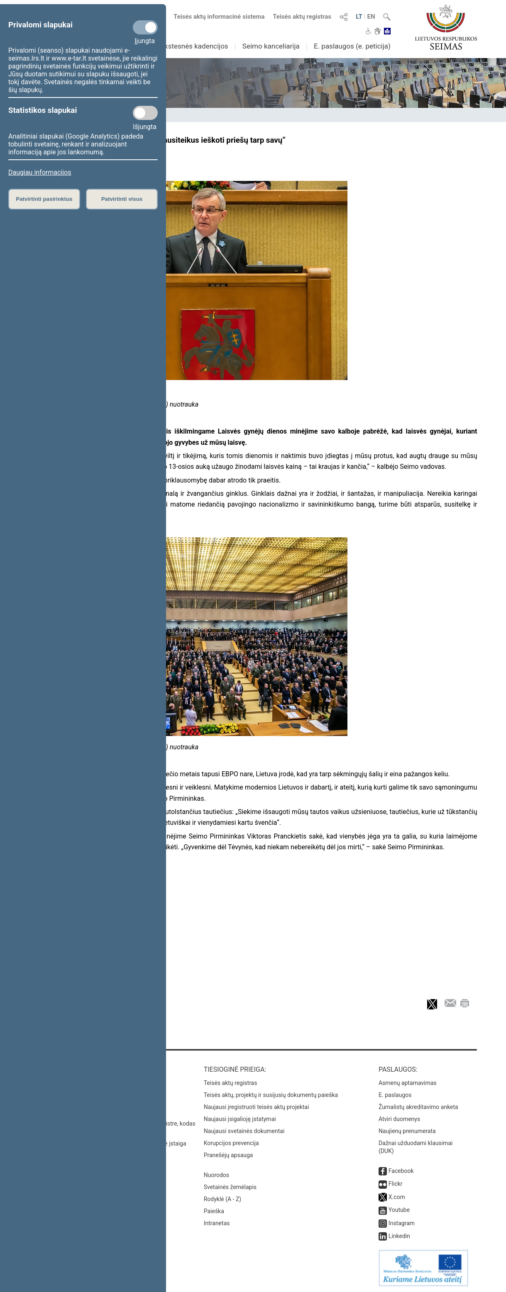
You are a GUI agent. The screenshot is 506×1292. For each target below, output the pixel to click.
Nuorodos (216, 1175)
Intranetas (217, 1223)
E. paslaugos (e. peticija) (352, 46)
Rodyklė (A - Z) (223, 1199)
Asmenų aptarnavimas (408, 1083)
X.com (397, 1197)
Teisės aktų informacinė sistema (219, 16)
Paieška (214, 1211)
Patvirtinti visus (121, 199)
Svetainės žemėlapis (230, 1187)
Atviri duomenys (399, 1119)
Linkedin (399, 1236)
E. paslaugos (395, 1095)
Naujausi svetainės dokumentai (244, 1131)
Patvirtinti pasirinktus (44, 199)
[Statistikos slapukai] (145, 113)
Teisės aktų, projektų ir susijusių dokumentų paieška (271, 1095)
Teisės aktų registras (302, 16)
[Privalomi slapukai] (145, 27)
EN (371, 16)
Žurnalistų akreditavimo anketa (418, 1107)
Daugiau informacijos (39, 172)
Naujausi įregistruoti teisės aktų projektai (256, 1107)
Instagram (402, 1223)
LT (359, 16)
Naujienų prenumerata (407, 1131)
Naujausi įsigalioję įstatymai (240, 1119)
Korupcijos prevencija (231, 1143)
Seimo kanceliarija (271, 46)
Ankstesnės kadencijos (192, 46)
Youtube (399, 1210)
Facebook (401, 1171)
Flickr (396, 1183)
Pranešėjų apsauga (228, 1155)
